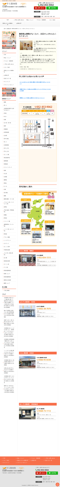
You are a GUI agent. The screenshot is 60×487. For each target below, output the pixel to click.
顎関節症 (6, 164)
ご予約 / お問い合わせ (19, 19)
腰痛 (5, 102)
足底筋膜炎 (6, 145)
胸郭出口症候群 (7, 280)
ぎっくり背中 (7, 246)
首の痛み (6, 192)
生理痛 (5, 176)
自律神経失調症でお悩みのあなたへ (9, 109)
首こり (5, 141)
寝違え (5, 183)
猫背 (5, 125)
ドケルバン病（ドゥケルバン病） (9, 203)
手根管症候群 (7, 249)
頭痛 (5, 119)
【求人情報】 (7, 290)
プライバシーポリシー (9, 84)
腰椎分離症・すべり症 (9, 199)
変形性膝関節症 (7, 276)
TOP (8, 19)
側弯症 (5, 206)
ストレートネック (8, 167)
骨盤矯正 (6, 129)
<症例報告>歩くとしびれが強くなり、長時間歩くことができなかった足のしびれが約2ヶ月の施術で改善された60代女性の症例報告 (9, 332)
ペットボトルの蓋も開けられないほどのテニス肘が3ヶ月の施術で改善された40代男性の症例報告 (9, 353)
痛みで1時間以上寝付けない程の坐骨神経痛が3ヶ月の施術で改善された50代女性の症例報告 (9, 313)
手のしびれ (6, 151)
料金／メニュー (30, 19)
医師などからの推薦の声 (8, 24)
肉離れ (5, 214)
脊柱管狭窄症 (7, 157)
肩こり (5, 105)
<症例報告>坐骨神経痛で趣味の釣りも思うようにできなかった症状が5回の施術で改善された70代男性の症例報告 (9, 343)
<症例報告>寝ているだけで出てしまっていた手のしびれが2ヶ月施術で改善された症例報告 (9, 379)
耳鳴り (5, 113)
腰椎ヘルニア (7, 283)
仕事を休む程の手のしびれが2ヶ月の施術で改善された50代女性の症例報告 (9, 370)
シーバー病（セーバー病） (9, 230)
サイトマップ (7, 81)
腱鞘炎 (5, 179)
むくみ (5, 186)
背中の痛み (6, 138)
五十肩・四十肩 (7, 122)
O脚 (5, 189)
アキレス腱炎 (7, 237)
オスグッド (6, 243)
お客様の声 (18, 23)
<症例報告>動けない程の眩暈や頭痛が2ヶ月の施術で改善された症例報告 (9, 363)
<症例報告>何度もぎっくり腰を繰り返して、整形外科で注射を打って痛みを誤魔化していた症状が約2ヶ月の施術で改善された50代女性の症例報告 (9, 302)
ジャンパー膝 (7, 221)
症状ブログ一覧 (7, 78)
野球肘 (5, 218)
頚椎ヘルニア (7, 273)
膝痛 (5, 195)
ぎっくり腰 (6, 154)
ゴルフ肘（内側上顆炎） (8, 253)
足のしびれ (6, 148)
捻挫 (5, 170)
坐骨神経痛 (6, 132)
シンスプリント (7, 240)
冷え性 (5, 173)
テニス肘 (6, 267)
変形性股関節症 (7, 270)
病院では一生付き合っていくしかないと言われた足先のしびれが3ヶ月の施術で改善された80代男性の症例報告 (9, 389)
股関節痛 (6, 160)
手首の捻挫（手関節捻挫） (9, 211)
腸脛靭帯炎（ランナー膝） (9, 225)
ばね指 (5, 135)
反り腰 (5, 257)
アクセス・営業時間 (41, 19)
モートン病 (6, 264)
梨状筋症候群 (7, 261)
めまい (5, 116)
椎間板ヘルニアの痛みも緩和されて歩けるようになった (32, 97)
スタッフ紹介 (52, 19)
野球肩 (5, 234)
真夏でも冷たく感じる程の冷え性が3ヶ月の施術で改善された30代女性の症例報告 (9, 322)
